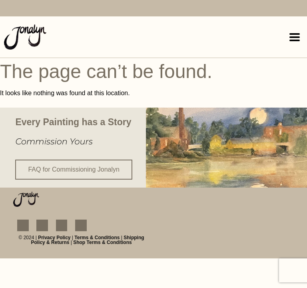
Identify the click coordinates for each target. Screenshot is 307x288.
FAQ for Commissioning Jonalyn (74, 169)
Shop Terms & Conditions (102, 242)
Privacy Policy (54, 237)
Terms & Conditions (97, 237)
